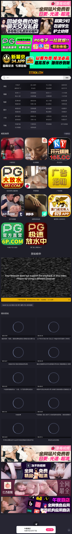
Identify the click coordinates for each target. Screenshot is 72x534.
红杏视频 (18, 127)
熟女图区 (49, 112)
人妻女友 (49, 116)
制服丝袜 (18, 104)
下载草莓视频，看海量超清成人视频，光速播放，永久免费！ (43, 300)
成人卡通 (49, 101)
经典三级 (33, 104)
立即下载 (50, 530)
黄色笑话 (49, 119)
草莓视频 (49, 124)
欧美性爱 (64, 101)
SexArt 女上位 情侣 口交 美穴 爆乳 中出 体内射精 (17, 305)
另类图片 (64, 112)
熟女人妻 (18, 96)
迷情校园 (18, 119)
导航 (5, 125)
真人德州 (33, 85)
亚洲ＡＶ (18, 93)
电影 (5, 102)
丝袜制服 (33, 96)
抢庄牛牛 (64, 88)
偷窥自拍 (18, 108)
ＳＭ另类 (64, 96)
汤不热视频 (64, 124)
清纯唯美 (33, 112)
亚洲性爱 (18, 101)
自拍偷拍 (33, 93)
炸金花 (33, 88)
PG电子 (18, 85)
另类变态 (64, 104)
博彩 (5, 86)
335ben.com (36, 73)
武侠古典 (64, 116)
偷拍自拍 (33, 101)
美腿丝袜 (18, 112)
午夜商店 (33, 124)
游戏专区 (64, 85)
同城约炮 (18, 124)
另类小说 (33, 119)
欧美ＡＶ (49, 93)
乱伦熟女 (49, 104)
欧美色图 (49, 108)
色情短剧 (33, 127)
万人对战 (49, 85)
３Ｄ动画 (64, 93)
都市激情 (18, 116)
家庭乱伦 (33, 116)
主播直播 (49, 96)
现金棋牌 (49, 88)
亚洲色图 (33, 108)
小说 (5, 118)
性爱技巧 (64, 119)
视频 (5, 94)
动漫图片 (64, 108)
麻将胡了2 (18, 88)
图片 (5, 110)
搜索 (67, 78)
